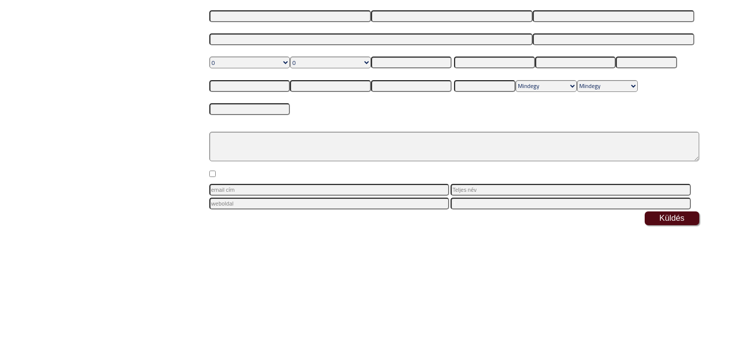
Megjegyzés (224, 122)
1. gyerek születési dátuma (405, 51)
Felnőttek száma (230, 51)
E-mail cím (546, 5)
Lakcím (218, 28)
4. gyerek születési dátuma (405, 74)
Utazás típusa (594, 74)
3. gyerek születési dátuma (324, 74)
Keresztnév (385, 5)
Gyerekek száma (310, 51)
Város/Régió (551, 51)
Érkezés (464, 74)
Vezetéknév (224, 5)
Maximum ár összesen (237, 98)
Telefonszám (549, 28)
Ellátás (524, 74)
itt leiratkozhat (436, 214)
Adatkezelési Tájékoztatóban (519, 174)
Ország (463, 51)
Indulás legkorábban (642, 51)
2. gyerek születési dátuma (243, 74)
